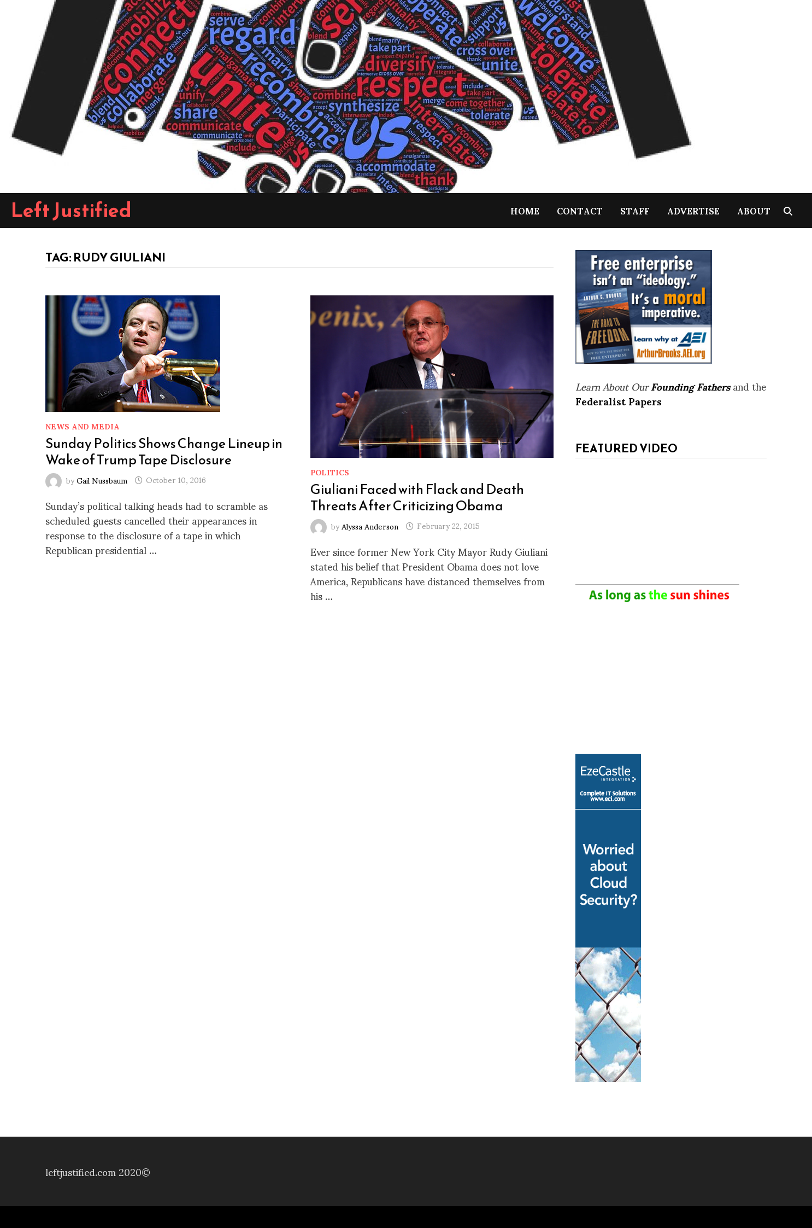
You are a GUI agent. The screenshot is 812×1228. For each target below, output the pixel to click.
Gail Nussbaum (102, 479)
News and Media (82, 426)
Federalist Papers (618, 400)
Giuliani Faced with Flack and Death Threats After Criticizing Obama (417, 497)
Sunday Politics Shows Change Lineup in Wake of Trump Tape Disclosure (164, 451)
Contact (580, 210)
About (753, 210)
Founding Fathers (690, 385)
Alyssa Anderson (370, 525)
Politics (329, 472)
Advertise (693, 210)
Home (524, 210)
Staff (635, 210)
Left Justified (71, 210)
